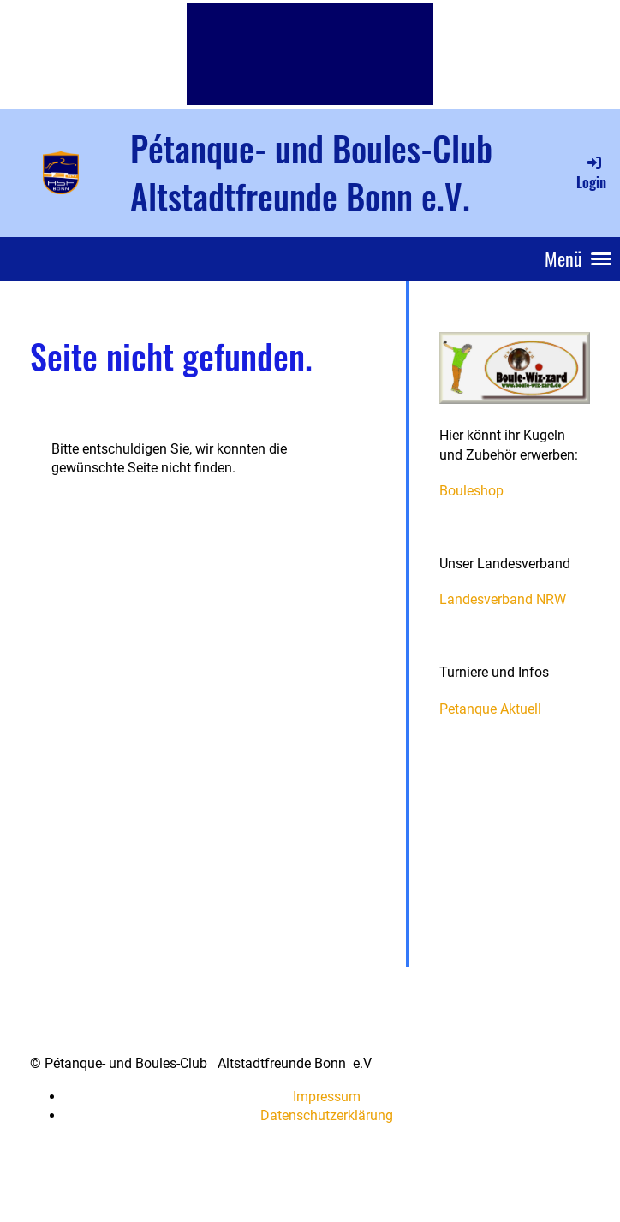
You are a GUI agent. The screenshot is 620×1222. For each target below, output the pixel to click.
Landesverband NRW (502, 599)
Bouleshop (471, 491)
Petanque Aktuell (490, 709)
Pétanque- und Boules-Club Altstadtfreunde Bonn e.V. (311, 172)
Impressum (327, 1097)
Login (591, 173)
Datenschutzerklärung (326, 1115)
